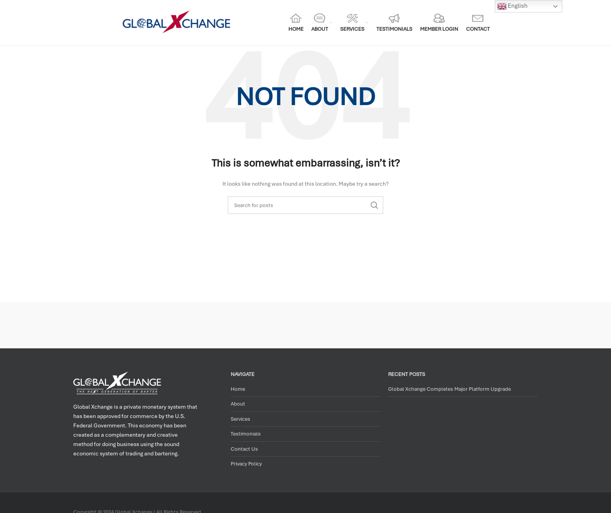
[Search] (305, 205)
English (512, 6)
